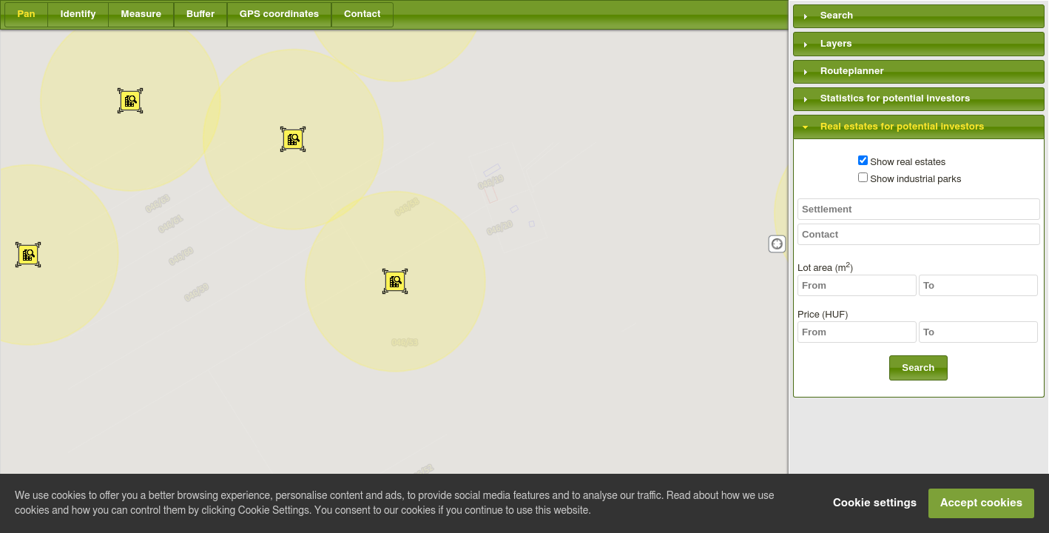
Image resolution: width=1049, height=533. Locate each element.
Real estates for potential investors (902, 126)
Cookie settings (875, 503)
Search (837, 16)
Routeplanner (852, 71)
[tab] (919, 16)
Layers (836, 43)
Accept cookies (981, 503)
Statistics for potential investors (895, 99)
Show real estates (901, 162)
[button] (26, 14)
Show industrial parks (909, 179)
